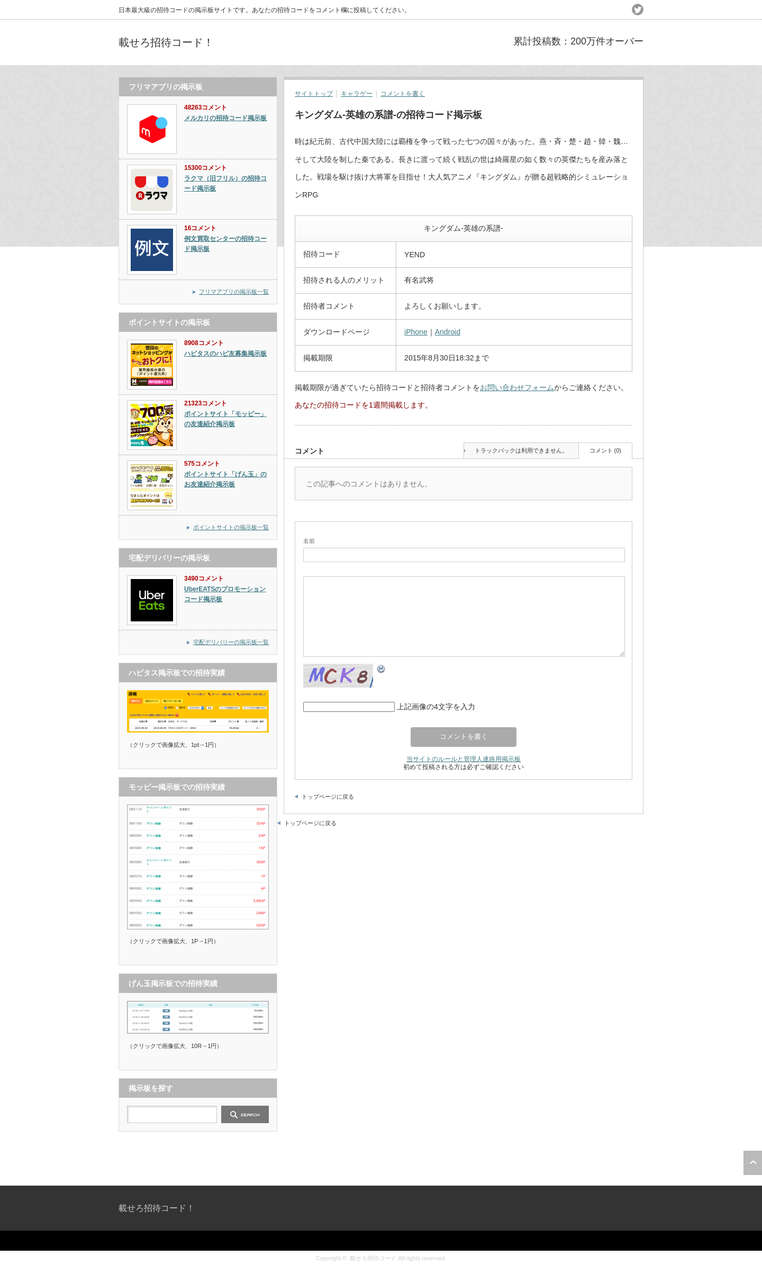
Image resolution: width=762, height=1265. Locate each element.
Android (447, 332)
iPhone (416, 332)
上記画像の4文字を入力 (436, 706)
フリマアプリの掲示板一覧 (234, 291)
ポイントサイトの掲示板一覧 (231, 527)
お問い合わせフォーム (517, 387)
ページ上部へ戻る (752, 1163)
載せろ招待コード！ (166, 42)
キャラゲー (357, 93)
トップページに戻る (328, 796)
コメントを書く (402, 93)
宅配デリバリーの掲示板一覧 (231, 642)
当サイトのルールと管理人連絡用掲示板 (463, 758)
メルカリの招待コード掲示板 (225, 118)
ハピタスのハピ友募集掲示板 (225, 353)
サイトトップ (314, 93)
